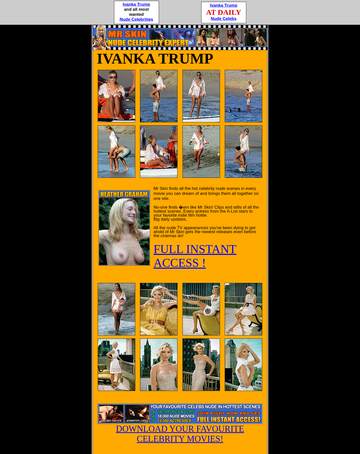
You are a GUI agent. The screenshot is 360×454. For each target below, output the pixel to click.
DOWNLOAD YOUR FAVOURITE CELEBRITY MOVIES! (180, 430)
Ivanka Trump (136, 4)
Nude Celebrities (136, 19)
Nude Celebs (223, 18)
